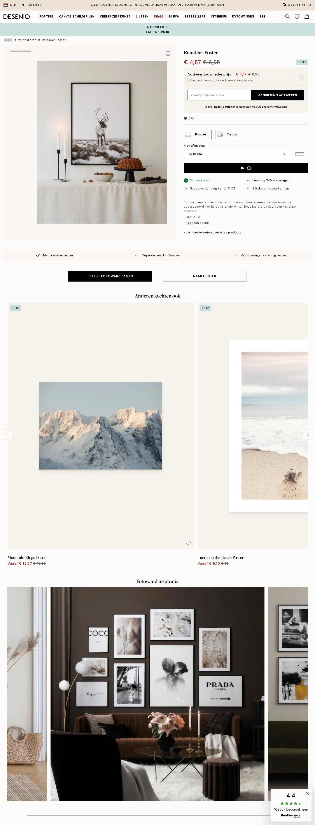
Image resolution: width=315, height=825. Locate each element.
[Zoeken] (287, 17)
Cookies (226, 739)
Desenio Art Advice (234, 701)
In (245, 168)
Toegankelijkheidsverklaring (164, 739)
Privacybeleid (230, 731)
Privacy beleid (222, 107)
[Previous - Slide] (7, 359)
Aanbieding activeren (277, 95)
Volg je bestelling (232, 716)
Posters (46, 16)
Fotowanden (243, 16)
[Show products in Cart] (307, 16)
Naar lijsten (204, 276)
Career (149, 723)
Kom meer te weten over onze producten (213, 232)
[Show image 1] (20, 65)
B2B (262, 16)
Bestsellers (195, 16)
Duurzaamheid (155, 731)
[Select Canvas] (229, 134)
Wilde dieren (27, 40)
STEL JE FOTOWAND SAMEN (110, 276)
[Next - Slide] (308, 359)
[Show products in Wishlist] (297, 16)
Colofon (150, 716)
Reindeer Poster (54, 40)
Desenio (170, 814)
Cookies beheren (232, 746)
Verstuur (79, 750)
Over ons (151, 701)
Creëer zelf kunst (115, 16)
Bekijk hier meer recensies (157, 622)
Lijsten (142, 16)
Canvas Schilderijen (77, 16)
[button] (300, 154)
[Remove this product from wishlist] (168, 53)
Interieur (219, 16)
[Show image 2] (20, 94)
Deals (159, 16)
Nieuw (174, 16)
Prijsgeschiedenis (197, 223)
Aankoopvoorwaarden (236, 723)
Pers (147, 708)
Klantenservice (231, 708)
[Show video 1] (20, 123)
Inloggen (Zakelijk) (158, 759)
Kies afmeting (194, 145)
